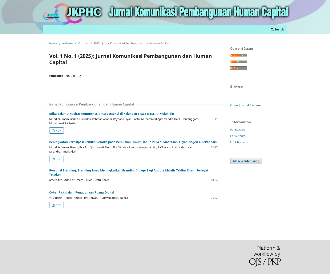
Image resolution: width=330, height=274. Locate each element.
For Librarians (239, 142)
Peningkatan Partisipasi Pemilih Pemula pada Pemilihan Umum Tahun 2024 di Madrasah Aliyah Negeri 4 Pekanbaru (133, 142)
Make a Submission (246, 161)
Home (53, 43)
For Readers (237, 129)
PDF (58, 130)
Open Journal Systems (245, 105)
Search (277, 29)
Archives (67, 43)
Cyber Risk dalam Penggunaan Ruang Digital (81, 192)
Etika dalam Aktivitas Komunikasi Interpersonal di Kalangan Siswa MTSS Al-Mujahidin (111, 114)
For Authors (237, 136)
